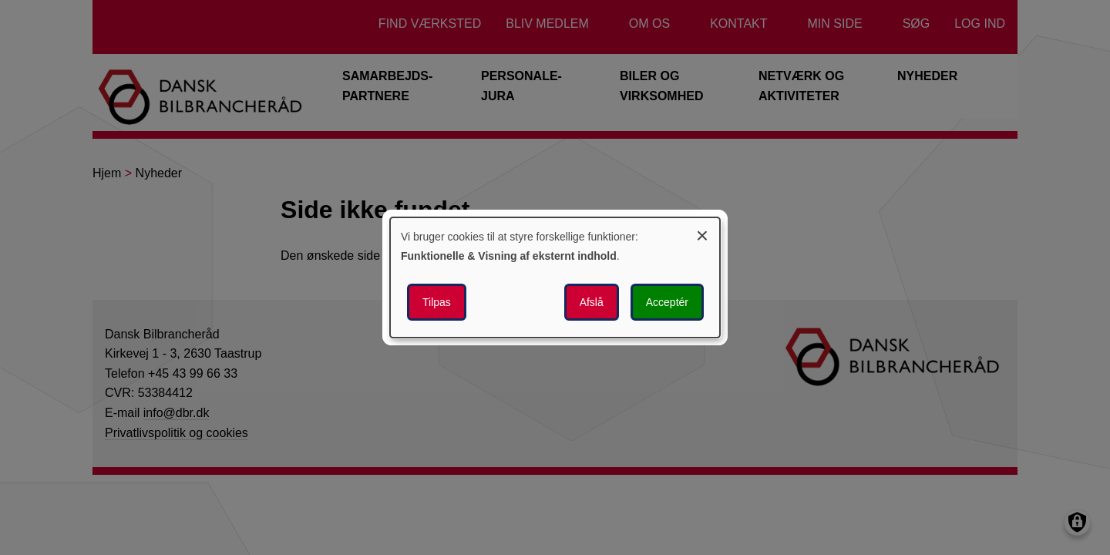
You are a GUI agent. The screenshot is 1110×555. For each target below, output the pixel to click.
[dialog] (555, 277)
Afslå (592, 302)
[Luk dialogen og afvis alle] (702, 233)
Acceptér (667, 302)
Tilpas (436, 302)
